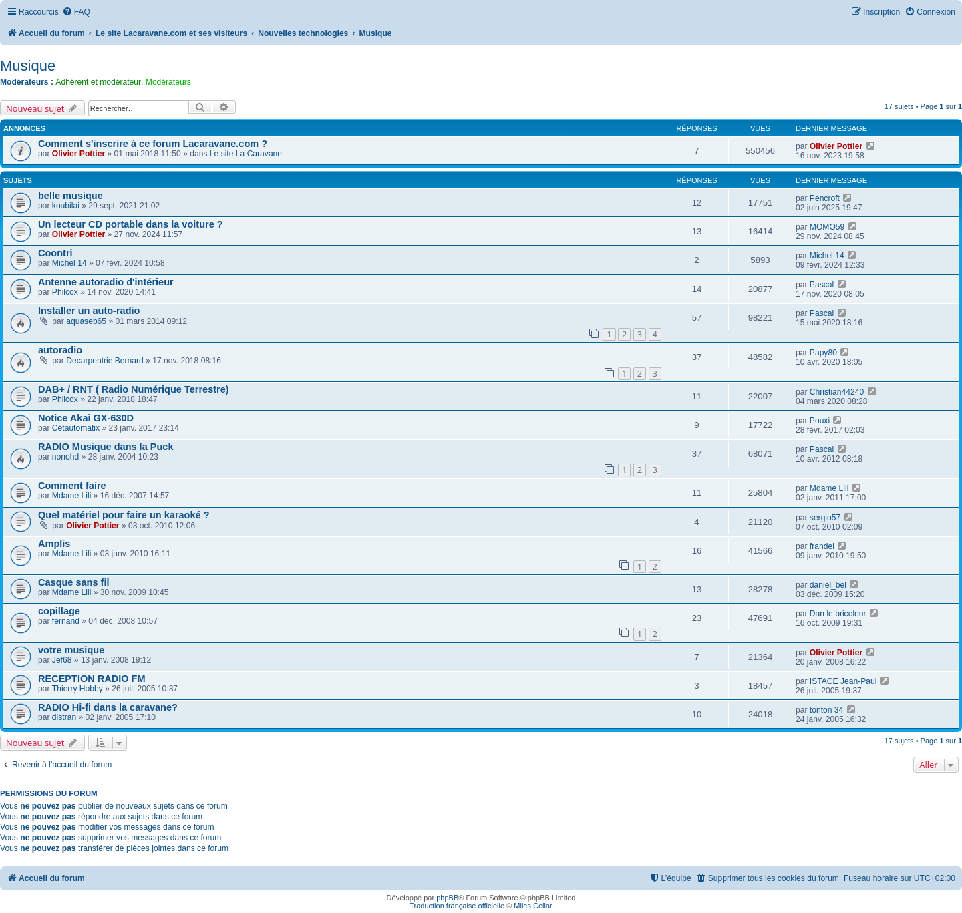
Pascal (822, 284)
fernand (65, 621)
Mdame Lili (71, 495)
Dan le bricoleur (838, 613)
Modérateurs (168, 82)
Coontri (55, 253)
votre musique (71, 650)
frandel (822, 546)
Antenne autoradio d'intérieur (106, 282)
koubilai (65, 205)
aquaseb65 (86, 321)
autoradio (60, 350)
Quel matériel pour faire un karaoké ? (124, 515)
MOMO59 (827, 227)
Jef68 (62, 660)
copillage (59, 611)
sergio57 (825, 517)
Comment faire (72, 485)
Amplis (54, 543)
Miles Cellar (533, 906)
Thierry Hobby (77, 688)
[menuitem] (76, 12)
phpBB (447, 898)
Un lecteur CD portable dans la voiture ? (130, 224)
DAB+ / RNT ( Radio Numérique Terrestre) (133, 389)
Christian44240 (837, 392)
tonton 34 (826, 710)
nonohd (65, 457)
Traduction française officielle (457, 906)
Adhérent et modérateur (98, 82)
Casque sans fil (74, 582)
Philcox (65, 292)
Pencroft (825, 198)
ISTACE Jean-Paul (843, 681)
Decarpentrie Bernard (105, 360)
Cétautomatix (76, 428)
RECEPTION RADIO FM (91, 678)
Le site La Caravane (246, 153)
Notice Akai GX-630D (86, 418)
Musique (27, 65)
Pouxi (820, 420)
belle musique (70, 195)
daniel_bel (828, 585)
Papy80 (823, 352)
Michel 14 (69, 263)
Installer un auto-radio (89, 310)
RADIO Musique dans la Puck (105, 446)
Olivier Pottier (78, 153)
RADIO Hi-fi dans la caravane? (108, 707)
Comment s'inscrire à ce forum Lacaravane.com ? (152, 143)
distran (64, 717)
